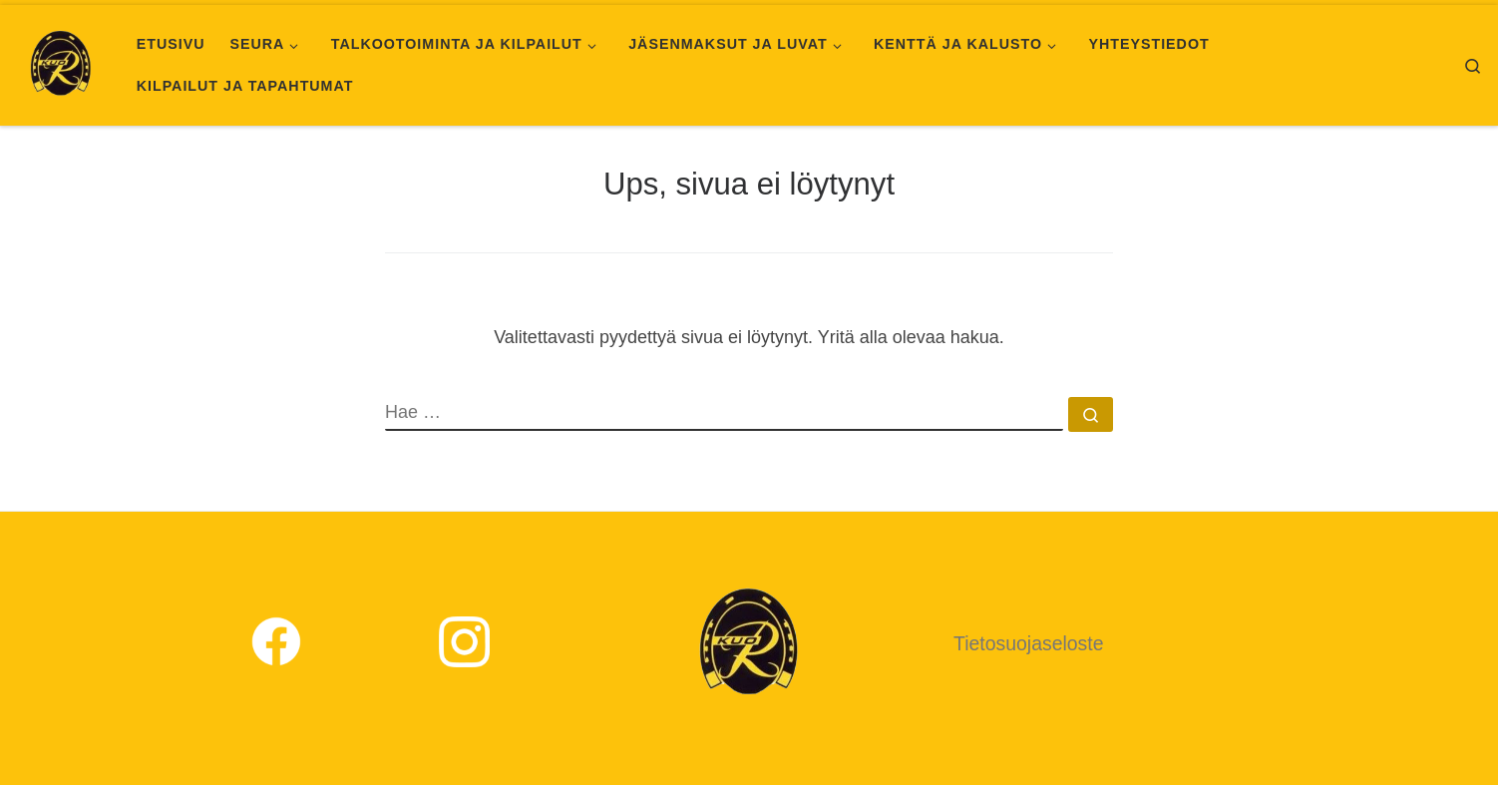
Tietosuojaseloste (1028, 643)
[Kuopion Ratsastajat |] (61, 62)
